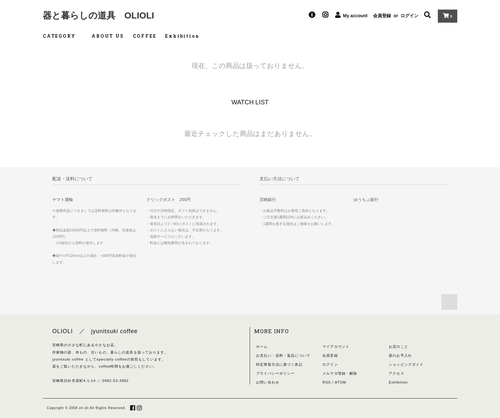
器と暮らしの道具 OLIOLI (98, 15)
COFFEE (145, 36)
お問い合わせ (267, 382)
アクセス (396, 373)
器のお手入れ (400, 355)
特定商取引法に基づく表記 (279, 364)
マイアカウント (335, 346)
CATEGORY (63, 36)
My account (355, 15)
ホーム (262, 346)
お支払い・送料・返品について (283, 355)
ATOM (340, 382)
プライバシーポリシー (275, 373)
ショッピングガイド (406, 364)
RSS (326, 382)
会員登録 (382, 15)
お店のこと (398, 346)
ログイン (409, 15)
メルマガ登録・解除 (339, 373)
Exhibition (182, 36)
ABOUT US (108, 36)
